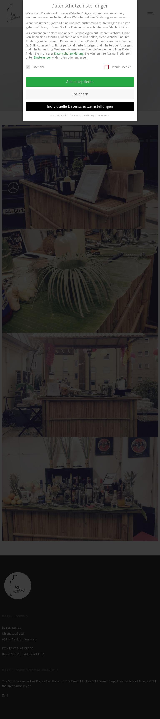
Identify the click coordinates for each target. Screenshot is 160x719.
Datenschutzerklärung (69, 51)
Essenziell (35, 65)
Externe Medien (118, 65)
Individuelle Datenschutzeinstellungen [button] (80, 103)
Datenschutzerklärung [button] (82, 112)
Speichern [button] (80, 91)
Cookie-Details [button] (59, 112)
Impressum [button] (103, 112)
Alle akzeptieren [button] (80, 79)
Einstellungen (42, 55)
